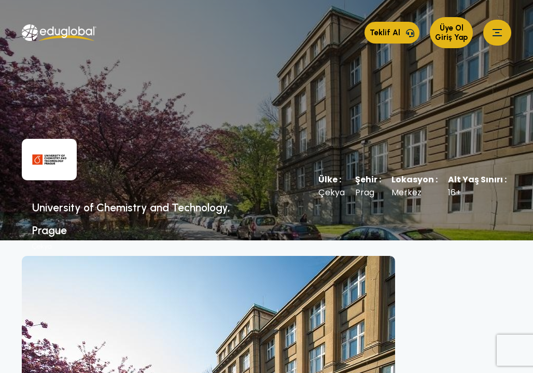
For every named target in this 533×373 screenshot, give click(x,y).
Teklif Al (392, 32)
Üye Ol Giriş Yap (451, 32)
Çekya (41, 246)
